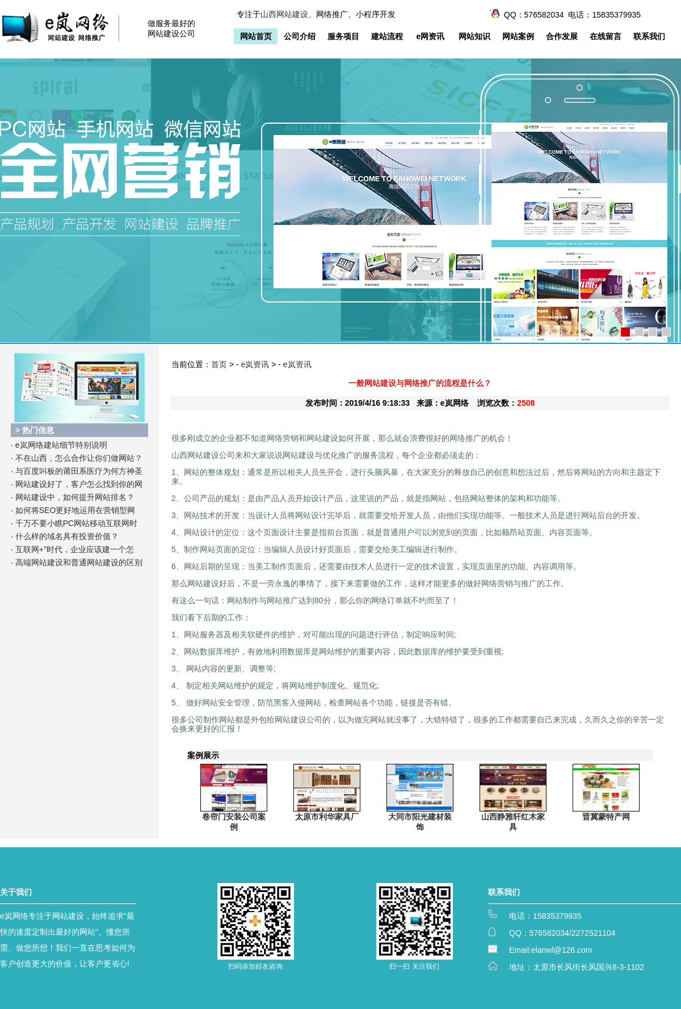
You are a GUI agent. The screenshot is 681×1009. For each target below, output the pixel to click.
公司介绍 (300, 36)
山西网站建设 (284, 14)
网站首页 (256, 36)
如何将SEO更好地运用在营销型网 (75, 510)
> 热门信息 (34, 430)
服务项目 (343, 36)
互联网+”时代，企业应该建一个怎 (74, 549)
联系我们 (649, 36)
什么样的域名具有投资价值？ (67, 536)
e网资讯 (431, 36)
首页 (219, 364)
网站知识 (474, 36)
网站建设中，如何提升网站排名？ (74, 497)
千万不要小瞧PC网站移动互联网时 (76, 523)
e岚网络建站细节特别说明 (61, 444)
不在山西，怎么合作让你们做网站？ (78, 458)
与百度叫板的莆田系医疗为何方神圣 (78, 471)
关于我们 (16, 892)
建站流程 (387, 36)
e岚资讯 (255, 364)
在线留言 (605, 36)
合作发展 (562, 36)
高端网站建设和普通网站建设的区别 (78, 562)
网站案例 (518, 36)
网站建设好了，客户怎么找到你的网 (78, 484)
